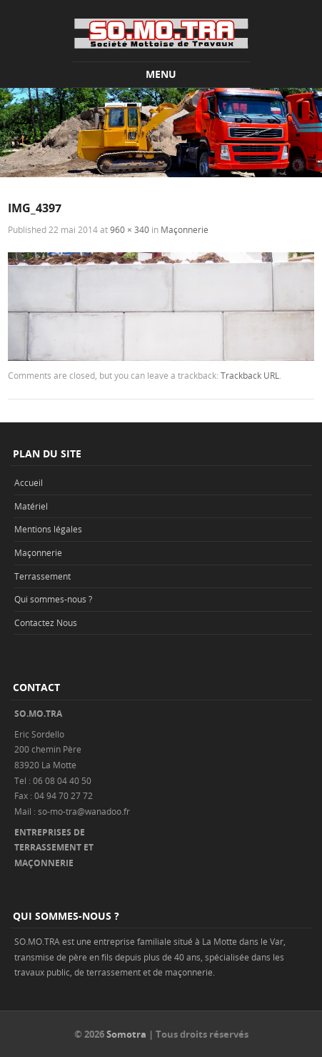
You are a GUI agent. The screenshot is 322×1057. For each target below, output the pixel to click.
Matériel (31, 506)
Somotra (126, 1034)
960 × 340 (129, 229)
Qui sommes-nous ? (53, 599)
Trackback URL (250, 375)
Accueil (28, 482)
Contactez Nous (45, 622)
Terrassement (42, 576)
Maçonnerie (184, 229)
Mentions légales (48, 529)
